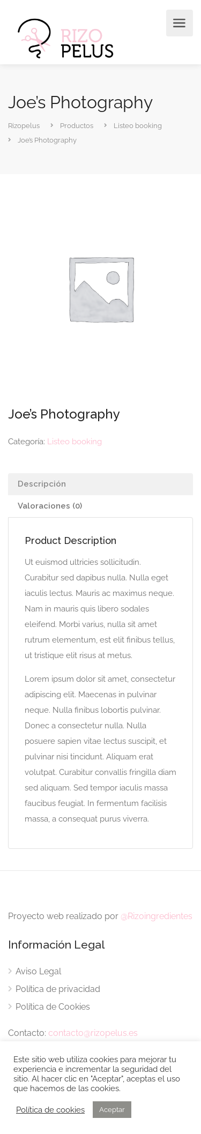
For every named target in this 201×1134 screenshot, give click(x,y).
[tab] (100, 484)
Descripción (42, 484)
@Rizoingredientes (156, 916)
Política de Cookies (53, 1007)
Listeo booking (74, 441)
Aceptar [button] (112, 1110)
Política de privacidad (58, 989)
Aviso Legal (38, 971)
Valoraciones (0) (50, 506)
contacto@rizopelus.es (93, 1033)
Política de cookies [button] (50, 1109)
